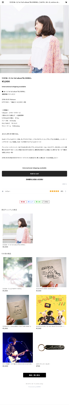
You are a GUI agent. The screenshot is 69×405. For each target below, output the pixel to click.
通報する (64, 184)
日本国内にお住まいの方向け (34, 179)
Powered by (34, 386)
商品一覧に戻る (34, 375)
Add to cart (34, 174)
